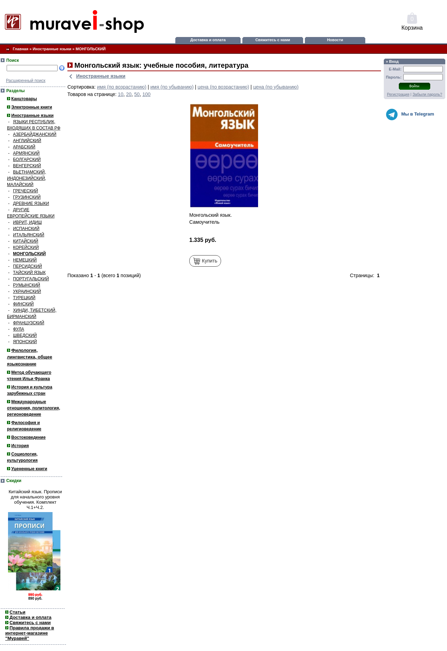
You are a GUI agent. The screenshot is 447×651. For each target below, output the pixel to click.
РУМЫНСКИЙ (26, 285)
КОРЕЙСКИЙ (26, 247)
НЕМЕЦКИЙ (25, 260)
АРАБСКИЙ (24, 147)
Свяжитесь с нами (272, 40)
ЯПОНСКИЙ (25, 341)
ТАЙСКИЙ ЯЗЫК (29, 272)
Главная (20, 49)
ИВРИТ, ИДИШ (27, 222)
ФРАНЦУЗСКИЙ (28, 322)
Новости (335, 40)
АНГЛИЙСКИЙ (27, 140)
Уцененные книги (29, 468)
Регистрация (398, 94)
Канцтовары (24, 98)
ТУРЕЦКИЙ (24, 297)
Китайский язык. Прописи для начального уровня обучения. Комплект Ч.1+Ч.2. (35, 499)
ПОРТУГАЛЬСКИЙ (31, 278)
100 (146, 94)
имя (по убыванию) (172, 87)
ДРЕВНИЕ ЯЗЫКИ (31, 203)
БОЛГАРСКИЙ (27, 159)
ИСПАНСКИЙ (26, 228)
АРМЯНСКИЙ (26, 153)
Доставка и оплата (208, 40)
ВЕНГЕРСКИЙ (27, 165)
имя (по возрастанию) (122, 87)
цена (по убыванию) (276, 87)
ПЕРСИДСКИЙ (27, 266)
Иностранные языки (51, 49)
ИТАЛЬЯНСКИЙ (28, 234)
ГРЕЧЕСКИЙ (25, 190)
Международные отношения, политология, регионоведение (33, 408)
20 (129, 94)
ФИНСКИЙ (23, 304)
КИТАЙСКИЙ (25, 241)
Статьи (17, 612)
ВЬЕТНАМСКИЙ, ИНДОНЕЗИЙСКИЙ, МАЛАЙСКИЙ (26, 178)
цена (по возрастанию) (223, 87)
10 (121, 94)
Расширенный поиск (25, 80)
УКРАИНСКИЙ (27, 291)
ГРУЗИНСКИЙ (27, 197)
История (20, 445)
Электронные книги (31, 107)
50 (137, 94)
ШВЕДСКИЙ (25, 335)
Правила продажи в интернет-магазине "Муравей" (29, 633)
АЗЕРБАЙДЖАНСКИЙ (34, 134)
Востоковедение (28, 437)
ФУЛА (18, 329)
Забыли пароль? (427, 94)
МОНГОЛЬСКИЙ (91, 49)
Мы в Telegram (410, 114)
